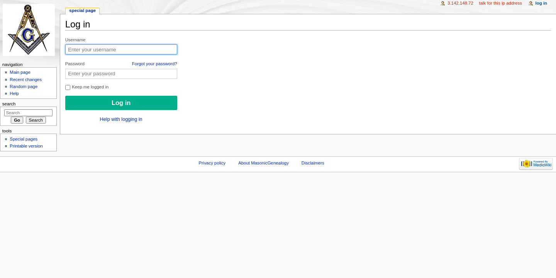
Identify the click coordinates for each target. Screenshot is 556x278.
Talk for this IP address (500, 3)
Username (75, 39)
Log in (542, 3)
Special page (82, 10)
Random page (23, 86)
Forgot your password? (154, 63)
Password (121, 64)
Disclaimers (313, 163)
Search (9, 104)
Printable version (26, 146)
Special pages (23, 139)
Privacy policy (211, 163)
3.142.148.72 (460, 3)
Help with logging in (121, 119)
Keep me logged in (87, 87)
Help (14, 93)
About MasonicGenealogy (263, 163)
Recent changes (26, 79)
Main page (20, 72)
